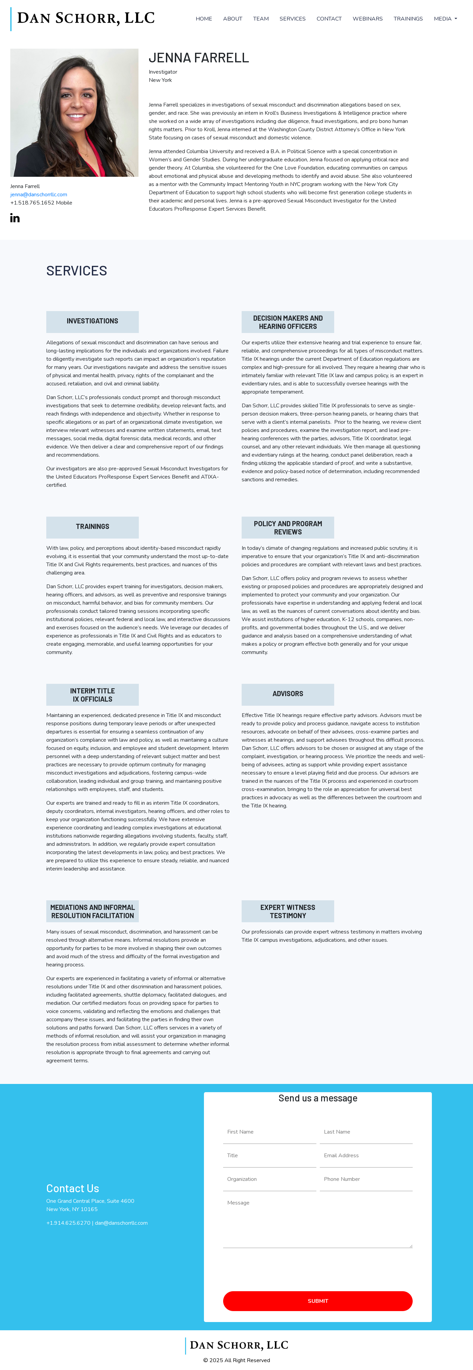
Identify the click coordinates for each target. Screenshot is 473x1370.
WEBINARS (368, 19)
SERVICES (293, 19)
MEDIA (443, 19)
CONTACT (329, 19)
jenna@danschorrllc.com (38, 194)
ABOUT (232, 19)
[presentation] (275, 1267)
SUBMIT (318, 1301)
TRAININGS (408, 19)
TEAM (261, 19)
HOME (204, 19)
